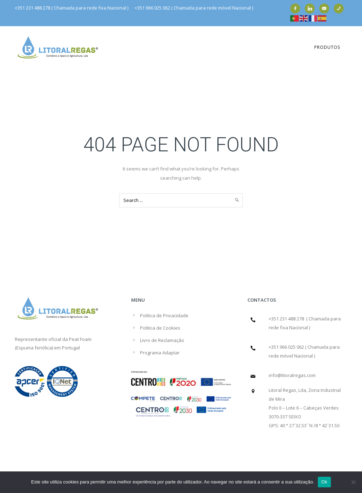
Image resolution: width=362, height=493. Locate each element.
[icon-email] (326, 8)
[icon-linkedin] (311, 8)
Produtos (327, 47)
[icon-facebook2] (297, 8)
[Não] (353, 482)
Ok (324, 482)
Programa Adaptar (160, 352)
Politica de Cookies (160, 328)
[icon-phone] (340, 8)
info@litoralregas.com (292, 375)
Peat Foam (80, 339)
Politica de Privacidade (164, 315)
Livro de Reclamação (162, 340)
